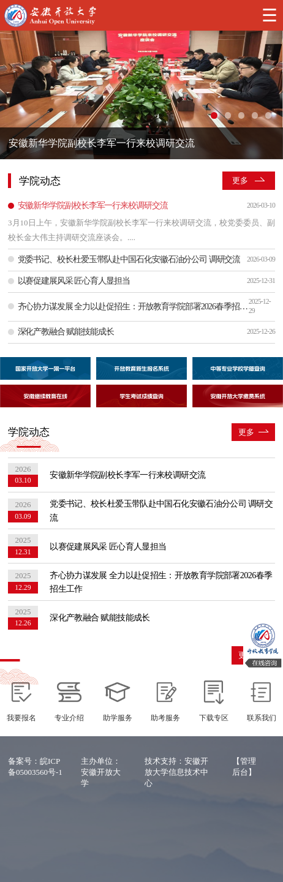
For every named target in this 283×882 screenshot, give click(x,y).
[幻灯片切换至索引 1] (214, 115)
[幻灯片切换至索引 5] (268, 115)
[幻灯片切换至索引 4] (255, 115)
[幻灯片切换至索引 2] (228, 115)
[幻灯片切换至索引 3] (241, 115)
